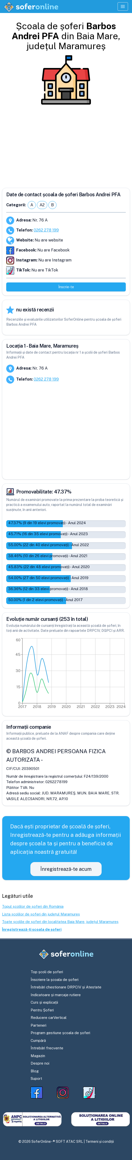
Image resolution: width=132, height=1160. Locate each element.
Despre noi (40, 1063)
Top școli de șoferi (47, 972)
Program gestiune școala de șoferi (60, 1033)
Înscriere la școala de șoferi (54, 979)
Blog (35, 1071)
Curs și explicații (44, 1002)
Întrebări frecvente (47, 1048)
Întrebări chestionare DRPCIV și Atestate (66, 987)
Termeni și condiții (99, 1142)
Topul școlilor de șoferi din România (33, 906)
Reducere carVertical (48, 1017)
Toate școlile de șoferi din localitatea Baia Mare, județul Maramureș (60, 922)
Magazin (38, 1056)
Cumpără (38, 1040)
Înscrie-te (66, 287)
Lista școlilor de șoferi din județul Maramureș (41, 914)
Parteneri (38, 1025)
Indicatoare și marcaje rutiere (56, 995)
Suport (36, 1078)
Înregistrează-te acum (66, 869)
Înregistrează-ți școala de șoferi (32, 929)
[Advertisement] (66, 144)
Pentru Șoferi (42, 1010)
